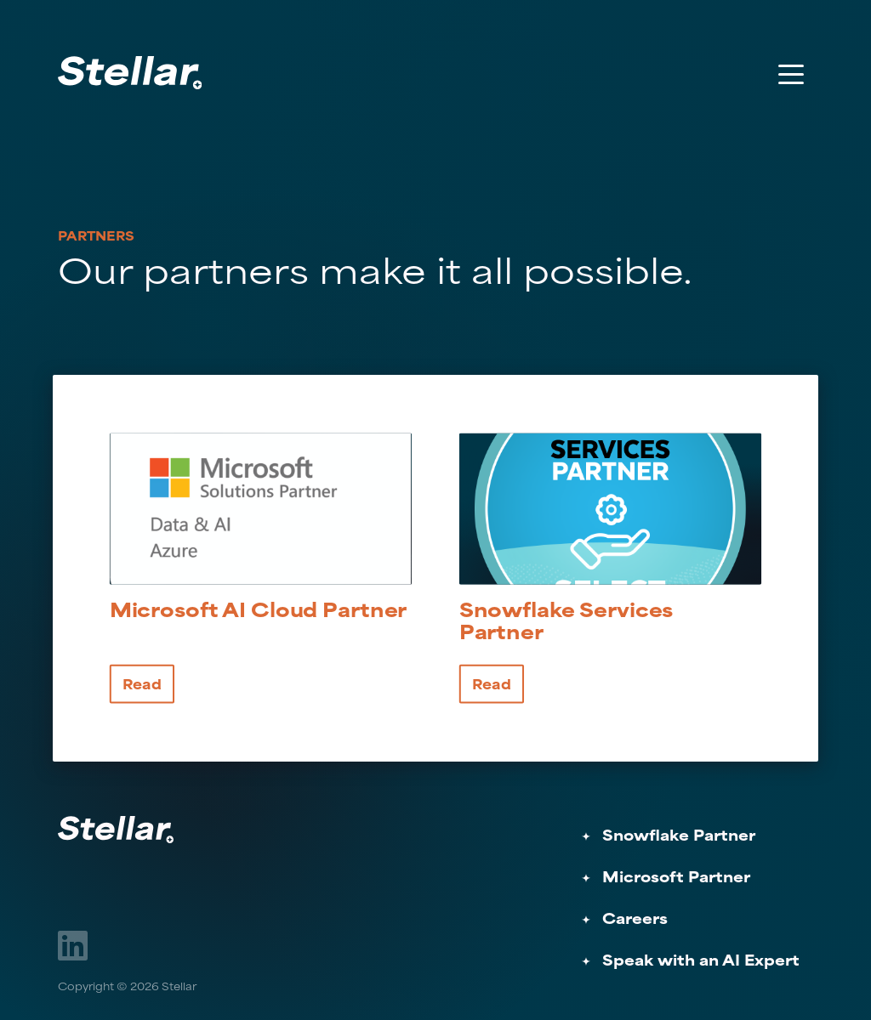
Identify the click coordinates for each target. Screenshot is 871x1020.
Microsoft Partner (676, 878)
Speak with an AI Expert (701, 962)
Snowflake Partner (678, 837)
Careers (635, 920)
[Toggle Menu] (791, 74)
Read (142, 685)
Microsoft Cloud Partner (258, 613)
